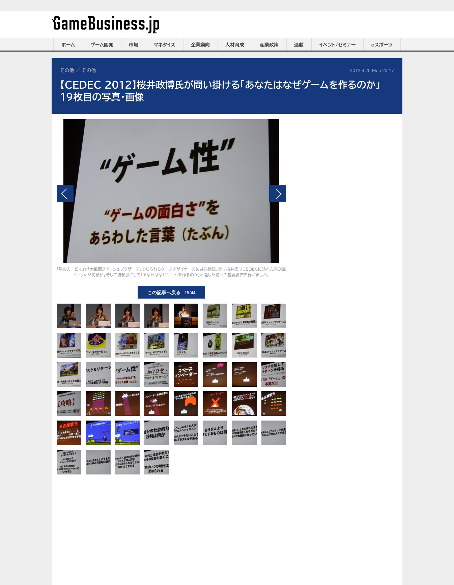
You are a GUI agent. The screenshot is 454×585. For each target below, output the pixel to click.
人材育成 (234, 44)
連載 (299, 44)
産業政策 (269, 44)
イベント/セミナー (337, 44)
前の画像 (65, 193)
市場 (133, 44)
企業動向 (200, 44)
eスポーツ (382, 44)
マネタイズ (164, 44)
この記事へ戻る (171, 292)
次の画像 (277, 193)
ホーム (68, 44)
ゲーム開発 (101, 44)
